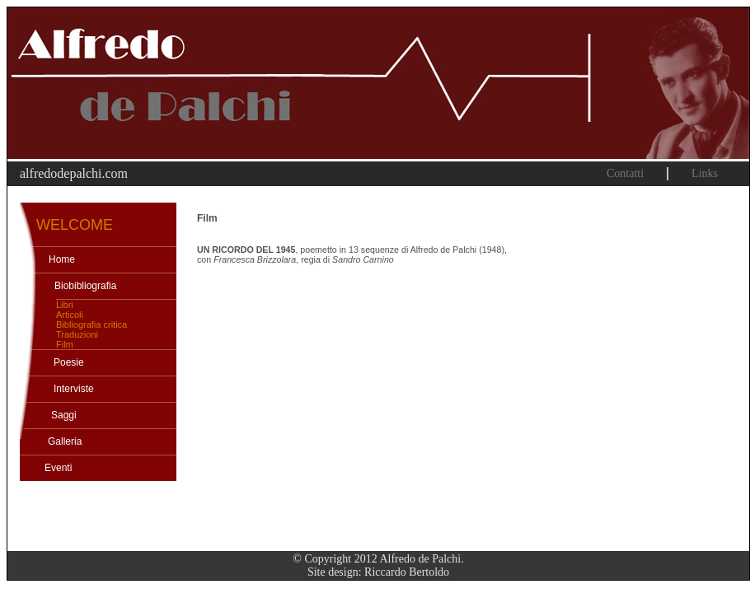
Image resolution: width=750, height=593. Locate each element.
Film (64, 344)
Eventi (58, 468)
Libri (64, 305)
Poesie (69, 362)
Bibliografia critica (91, 324)
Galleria (65, 441)
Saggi (64, 415)
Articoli (69, 315)
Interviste (74, 389)
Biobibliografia (85, 286)
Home (62, 259)
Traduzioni (77, 334)
